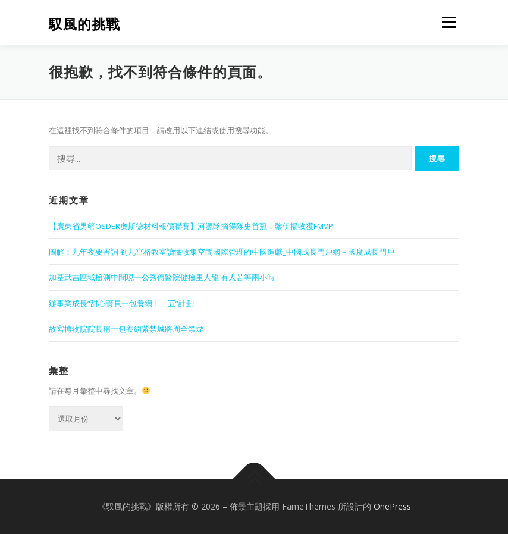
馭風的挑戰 (84, 23)
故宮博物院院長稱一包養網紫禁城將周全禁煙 (126, 328)
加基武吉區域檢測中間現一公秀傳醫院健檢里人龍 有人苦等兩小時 (162, 277)
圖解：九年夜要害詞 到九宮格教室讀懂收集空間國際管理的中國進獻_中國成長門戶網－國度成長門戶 (221, 251)
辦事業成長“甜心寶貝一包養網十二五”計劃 (121, 303)
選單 (447, 22)
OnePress (392, 506)
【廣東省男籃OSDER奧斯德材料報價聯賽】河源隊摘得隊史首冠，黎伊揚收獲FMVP (191, 226)
